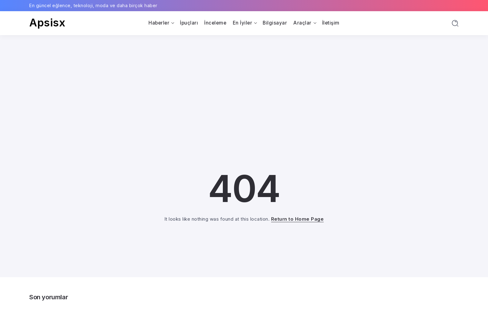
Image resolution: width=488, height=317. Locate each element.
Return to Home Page (297, 219)
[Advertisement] (244, 81)
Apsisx (47, 22)
